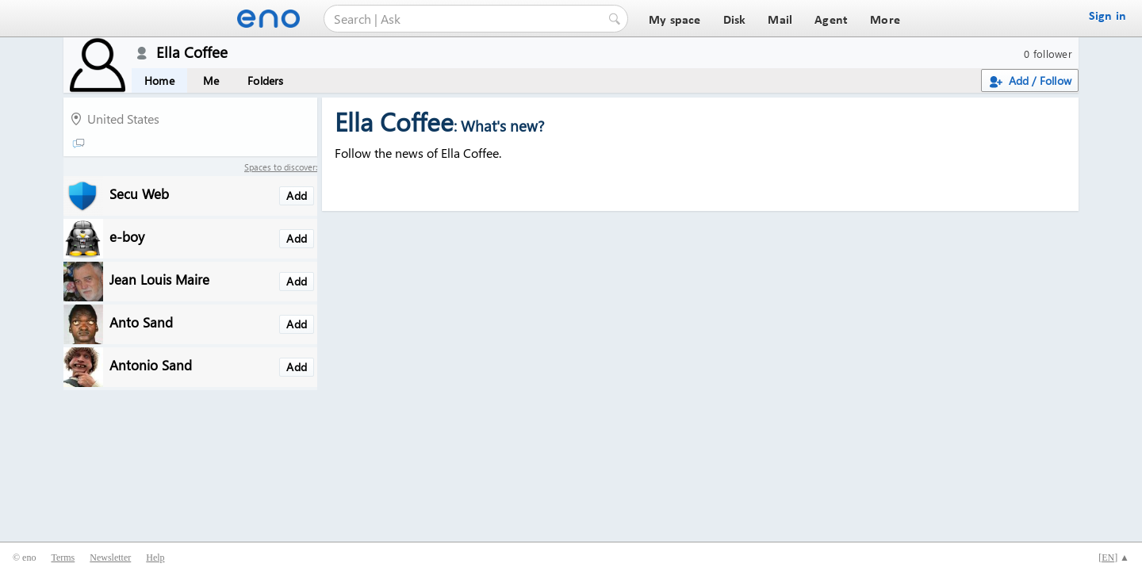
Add (296, 195)
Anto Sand (141, 321)
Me (211, 80)
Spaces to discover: (280, 167)
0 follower (1048, 53)
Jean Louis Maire (159, 279)
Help (155, 557)
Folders (265, 80)
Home (159, 80)
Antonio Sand (150, 364)
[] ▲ (1113, 557)
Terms (63, 557)
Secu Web (139, 193)
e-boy (126, 236)
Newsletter (110, 557)
